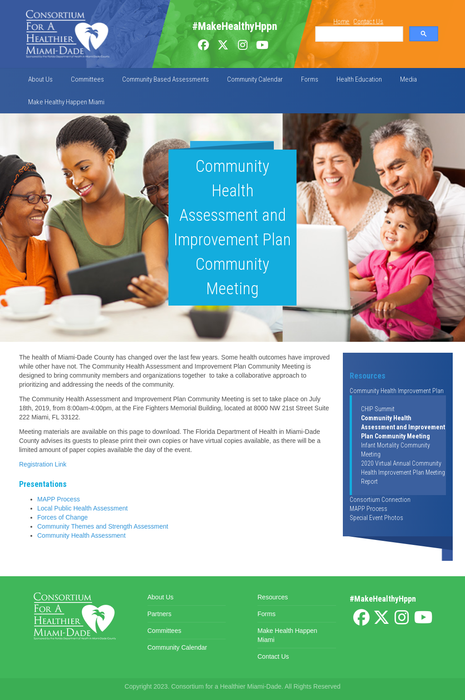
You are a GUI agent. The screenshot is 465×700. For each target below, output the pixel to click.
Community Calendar (255, 79)
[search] (358, 34)
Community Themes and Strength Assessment (102, 526)
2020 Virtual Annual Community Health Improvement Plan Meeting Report (403, 472)
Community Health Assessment (81, 535)
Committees (87, 79)
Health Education (359, 79)
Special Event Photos (376, 517)
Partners (160, 613)
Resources (368, 375)
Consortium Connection (380, 499)
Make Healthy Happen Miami (66, 102)
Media (408, 79)
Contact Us (368, 21)
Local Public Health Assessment (82, 508)
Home (341, 21)
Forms (309, 79)
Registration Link (42, 464)
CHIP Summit (378, 409)
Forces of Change (62, 517)
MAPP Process (58, 499)
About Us (40, 79)
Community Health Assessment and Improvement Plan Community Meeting (403, 427)
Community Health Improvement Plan (397, 390)
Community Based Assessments (165, 79)
